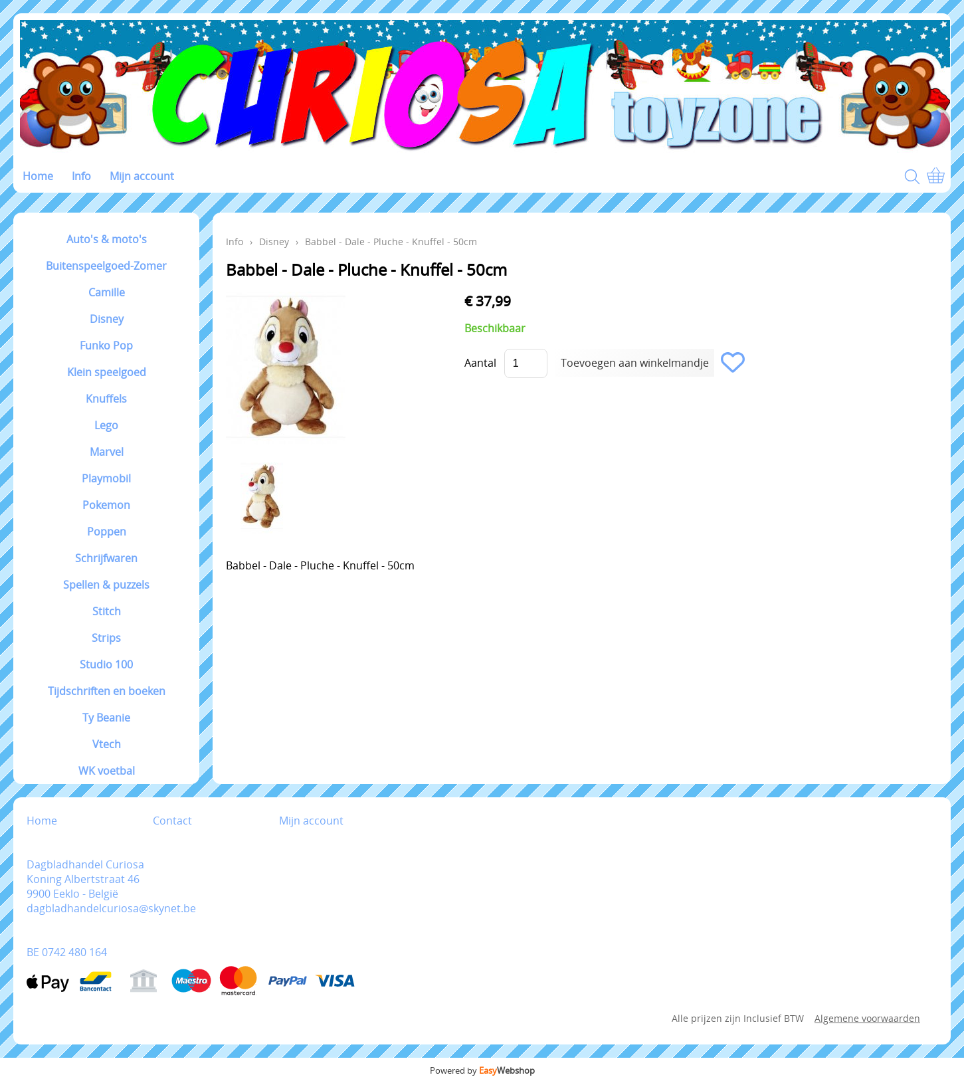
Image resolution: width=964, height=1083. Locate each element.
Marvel (107, 451)
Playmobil (106, 478)
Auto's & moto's (106, 239)
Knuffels (106, 398)
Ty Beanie (106, 717)
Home (38, 176)
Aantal (480, 362)
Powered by (482, 1070)
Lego (106, 425)
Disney (107, 319)
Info (81, 176)
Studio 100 (106, 664)
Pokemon (106, 505)
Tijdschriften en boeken (106, 691)
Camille (106, 292)
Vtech (106, 744)
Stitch (106, 611)
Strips (106, 638)
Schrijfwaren (106, 558)
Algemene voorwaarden (867, 1018)
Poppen (106, 531)
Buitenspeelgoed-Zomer (106, 265)
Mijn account (142, 176)
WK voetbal (106, 770)
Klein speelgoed (106, 372)
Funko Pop (106, 345)
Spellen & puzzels (106, 584)
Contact (172, 820)
